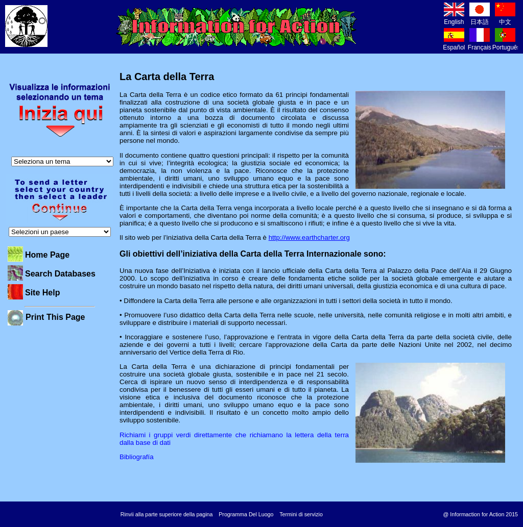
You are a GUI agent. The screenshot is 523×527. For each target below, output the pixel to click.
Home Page (47, 254)
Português (506, 43)
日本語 (479, 18)
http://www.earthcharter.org (309, 237)
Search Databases (60, 273)
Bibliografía (137, 457)
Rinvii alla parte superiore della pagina (167, 514)
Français (479, 43)
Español (454, 43)
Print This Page (55, 317)
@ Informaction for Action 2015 (480, 514)
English (454, 18)
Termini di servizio (301, 514)
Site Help (42, 292)
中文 (505, 18)
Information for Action (236, 27)
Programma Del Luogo (246, 514)
